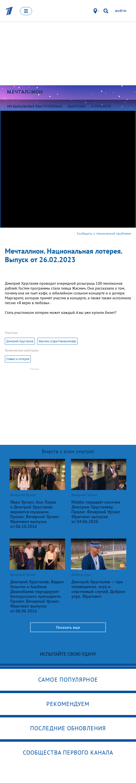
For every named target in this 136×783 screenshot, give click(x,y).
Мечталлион (25, 92)
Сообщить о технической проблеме (104, 233)
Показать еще (68, 627)
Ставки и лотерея (17, 359)
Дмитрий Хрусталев (19, 341)
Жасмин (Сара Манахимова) (57, 341)
